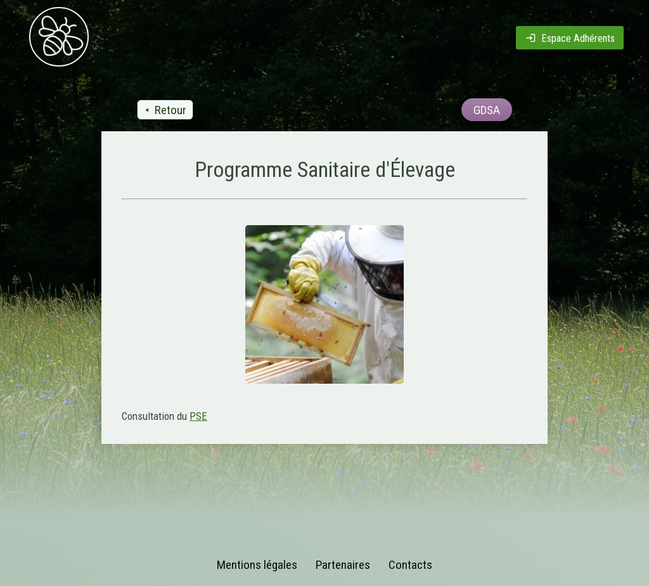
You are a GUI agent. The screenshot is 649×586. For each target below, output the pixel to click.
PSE (198, 416)
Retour (164, 110)
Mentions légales (257, 564)
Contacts (410, 564)
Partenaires (343, 564)
